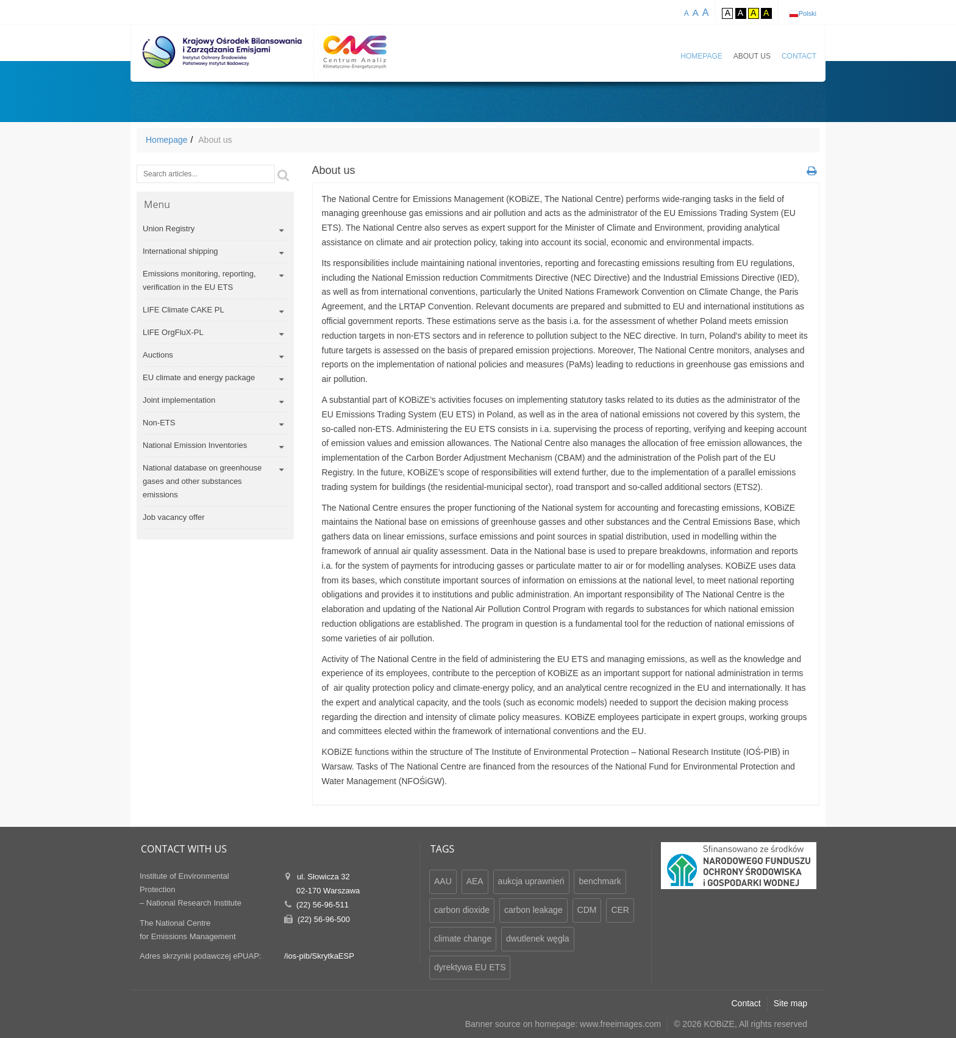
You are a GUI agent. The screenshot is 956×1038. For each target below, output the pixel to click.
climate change (462, 938)
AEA (474, 881)
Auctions (158, 354)
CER (620, 910)
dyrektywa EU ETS (469, 967)
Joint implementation (179, 400)
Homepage (701, 56)
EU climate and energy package (199, 377)
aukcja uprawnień (531, 881)
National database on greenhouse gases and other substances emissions (202, 481)
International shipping (180, 251)
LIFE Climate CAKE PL (183, 309)
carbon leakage (533, 910)
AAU (443, 881)
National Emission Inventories (195, 445)
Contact (799, 56)
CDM (587, 910)
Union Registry (168, 228)
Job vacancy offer (174, 517)
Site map (790, 1003)
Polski (807, 13)
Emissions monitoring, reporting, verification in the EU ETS (199, 280)
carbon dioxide (462, 910)
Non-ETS (159, 422)
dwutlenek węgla (537, 938)
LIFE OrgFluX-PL (173, 332)
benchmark (600, 881)
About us (752, 56)
